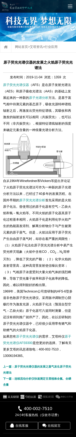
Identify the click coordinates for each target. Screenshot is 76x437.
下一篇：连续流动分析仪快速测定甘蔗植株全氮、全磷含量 (37, 381)
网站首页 (21, 47)
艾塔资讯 (36, 47)
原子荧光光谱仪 (27, 336)
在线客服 (21, 425)
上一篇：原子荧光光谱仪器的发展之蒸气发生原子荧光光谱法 (37, 369)
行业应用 (51, 47)
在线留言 (54, 425)
